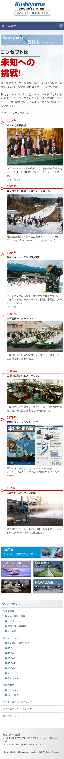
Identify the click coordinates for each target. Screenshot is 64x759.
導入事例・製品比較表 (17, 643)
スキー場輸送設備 (15, 616)
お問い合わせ (40, 13)
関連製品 (8, 685)
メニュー (9, 25)
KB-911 (10, 648)
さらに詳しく (14, 179)
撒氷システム (13, 678)
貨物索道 (10, 631)
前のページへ (11, 716)
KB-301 (10, 653)
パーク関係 (12, 695)
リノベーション (14, 621)
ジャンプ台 (12, 690)
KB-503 (10, 668)
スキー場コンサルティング (17, 702)
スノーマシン (11, 638)
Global (21, 13)
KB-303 (10, 658)
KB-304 (10, 663)
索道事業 (8, 611)
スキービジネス (12, 603)
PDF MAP (43, 738)
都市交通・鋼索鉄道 (16, 626)
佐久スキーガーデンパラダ (17, 709)
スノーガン (12, 673)
